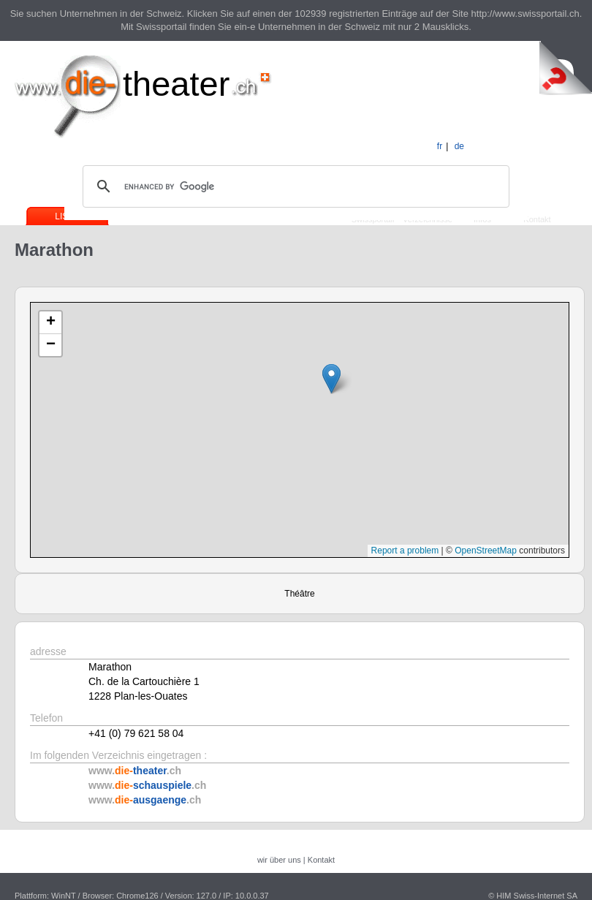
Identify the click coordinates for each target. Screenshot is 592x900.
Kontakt (536, 219)
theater (176, 83)
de (459, 146)
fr (439, 146)
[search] (293, 186)
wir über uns (279, 859)
